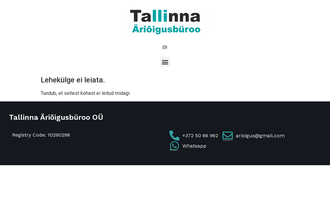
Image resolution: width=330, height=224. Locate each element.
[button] (165, 62)
